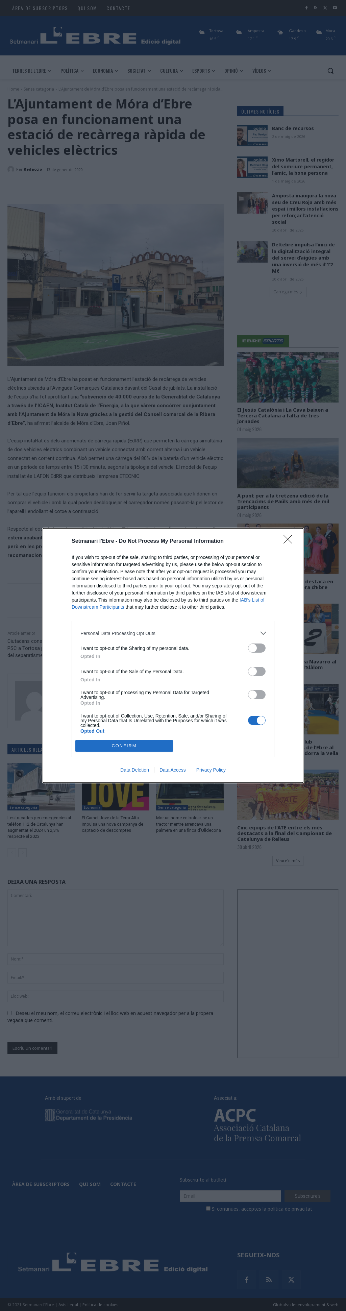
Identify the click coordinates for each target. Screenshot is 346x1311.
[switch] (257, 648)
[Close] (289, 541)
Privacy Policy (211, 770)
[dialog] (173, 655)
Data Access (172, 770)
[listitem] (173, 633)
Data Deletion (134, 770)
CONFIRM (124, 746)
